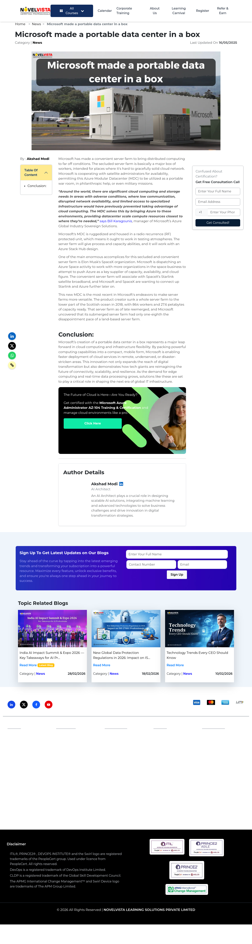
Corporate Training (124, 11)
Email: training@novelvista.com (224, 743)
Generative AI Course (119, 810)
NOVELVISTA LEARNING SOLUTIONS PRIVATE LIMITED (149, 910)
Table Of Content (31, 172)
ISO (48, 790)
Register (202, 11)
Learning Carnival (179, 11)
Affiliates (65, 735)
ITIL (39, 790)
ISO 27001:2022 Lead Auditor (73, 810)
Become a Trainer (72, 753)
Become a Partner (73, 747)
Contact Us (19, 747)
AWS (84, 790)
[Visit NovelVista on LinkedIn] (11, 704)
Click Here (92, 423)
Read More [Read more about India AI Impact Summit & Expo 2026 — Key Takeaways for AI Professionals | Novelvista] (28, 665)
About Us (154, 11)
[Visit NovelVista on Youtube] (48, 704)
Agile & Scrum (204, 790)
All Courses (72, 11)
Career (113, 747)
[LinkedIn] (121, 484)
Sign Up (177, 574)
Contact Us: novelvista (222, 751)
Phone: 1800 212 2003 (221, 735)
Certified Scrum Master (212, 815)
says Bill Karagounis (116, 221)
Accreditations (22, 741)
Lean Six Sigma (176, 790)
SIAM (95, 790)
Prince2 (109, 790)
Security (153, 790)
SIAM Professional (198, 810)
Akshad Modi (38, 159)
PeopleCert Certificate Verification (174, 764)
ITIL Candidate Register (175, 745)
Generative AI (65, 790)
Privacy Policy (118, 735)
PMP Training (79, 815)
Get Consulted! (218, 223)
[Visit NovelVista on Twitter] (24, 704)
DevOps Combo (106, 815)
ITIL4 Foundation (31, 810)
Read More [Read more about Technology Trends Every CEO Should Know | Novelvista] (175, 665)
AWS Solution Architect (160, 810)
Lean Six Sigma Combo (169, 815)
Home (20, 24)
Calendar (105, 11)
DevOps (136, 790)
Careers (65, 741)
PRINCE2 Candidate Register (172, 753)
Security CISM (135, 815)
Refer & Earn (222, 11)
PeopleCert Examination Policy (175, 737)
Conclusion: (36, 186)
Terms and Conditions (125, 741)
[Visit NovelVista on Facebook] (36, 704)
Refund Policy (118, 753)
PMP (123, 790)
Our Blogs (18, 753)
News (36, 24)
